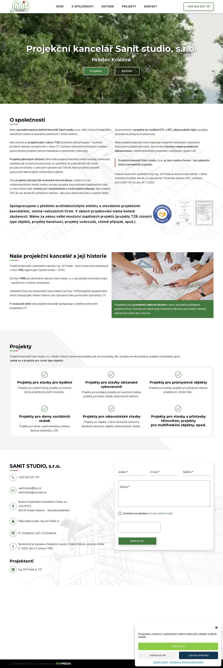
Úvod (60, 6)
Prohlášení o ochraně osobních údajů (186, 662)
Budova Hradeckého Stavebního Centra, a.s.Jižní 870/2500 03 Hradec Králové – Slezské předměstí (43, 506)
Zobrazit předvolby (198, 655)
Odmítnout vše (158, 655)
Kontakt (150, 6)
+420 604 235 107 (199, 6)
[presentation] (139, 527)
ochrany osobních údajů (160, 513)
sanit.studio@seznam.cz (32, 492)
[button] (216, 627)
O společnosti (83, 6)
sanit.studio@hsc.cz (29, 488)
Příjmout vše (178, 646)
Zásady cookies (160, 662)
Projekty (129, 6)
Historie (107, 6)
